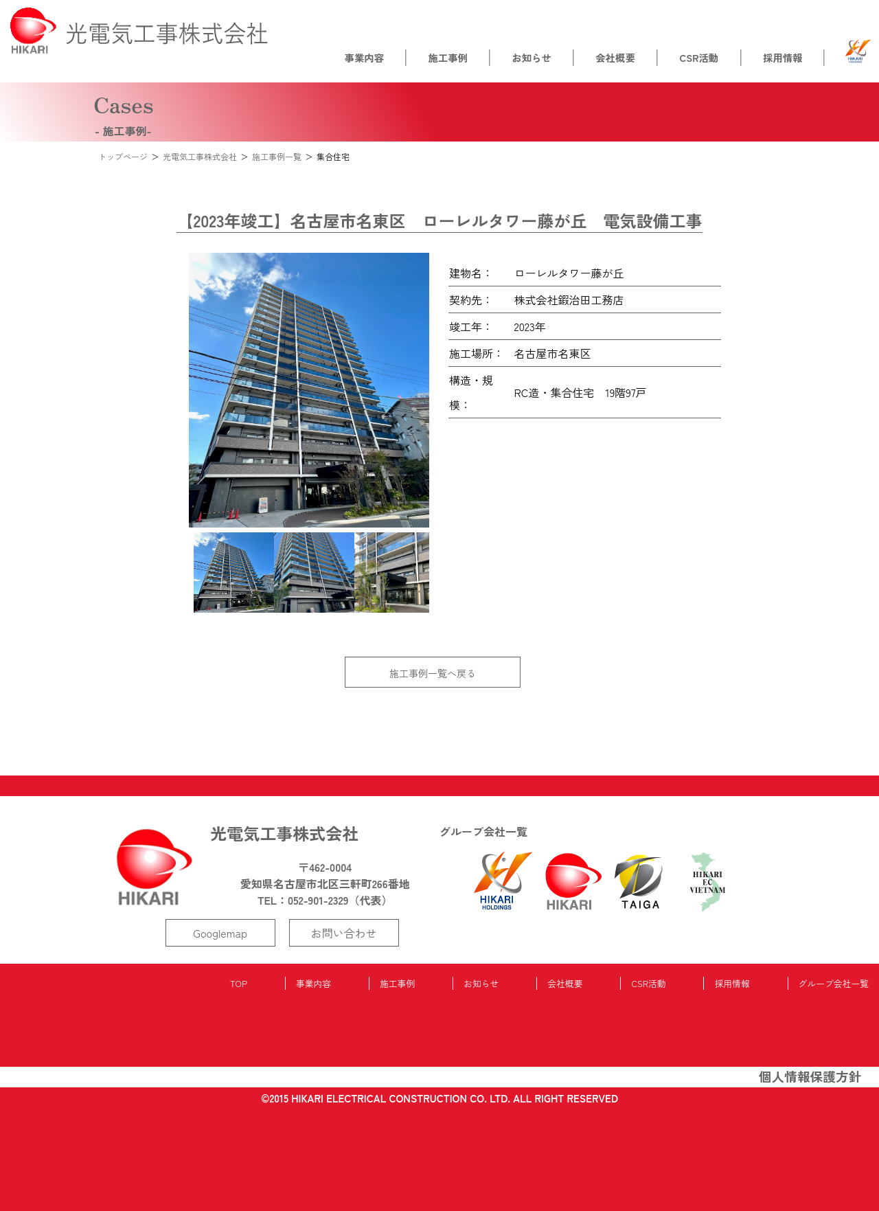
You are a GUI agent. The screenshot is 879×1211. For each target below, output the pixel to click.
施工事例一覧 (276, 156)
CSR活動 (699, 57)
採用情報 (783, 57)
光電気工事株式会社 (200, 156)
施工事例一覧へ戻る (432, 673)
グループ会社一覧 (834, 983)
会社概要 (615, 57)
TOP (238, 983)
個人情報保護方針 (810, 1076)
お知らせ (531, 57)
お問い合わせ (344, 933)
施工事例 (448, 57)
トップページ (123, 156)
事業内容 (364, 57)
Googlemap (220, 933)
